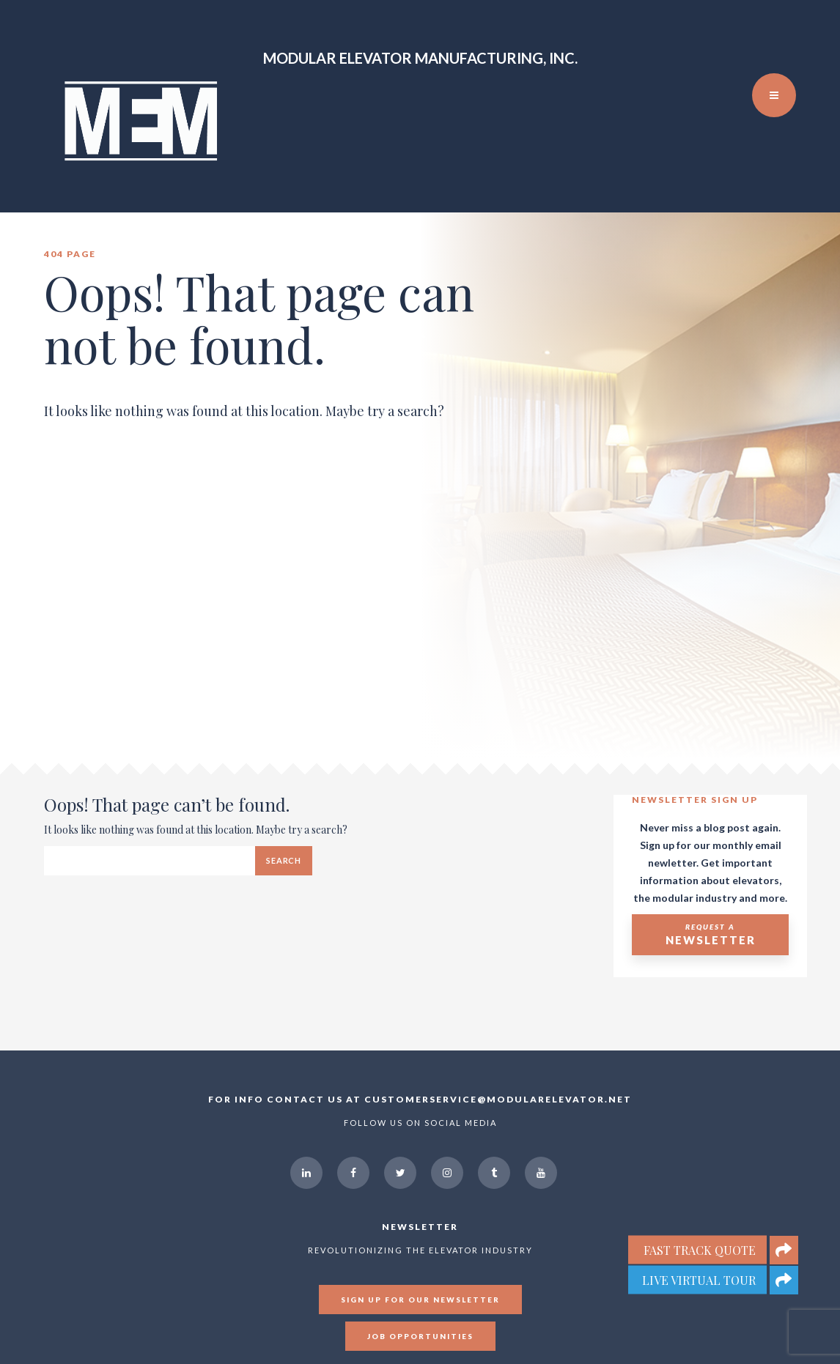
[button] (784, 1280)
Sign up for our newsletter (420, 1299)
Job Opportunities (420, 1336)
